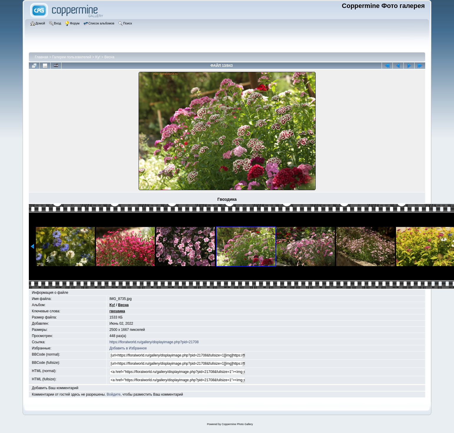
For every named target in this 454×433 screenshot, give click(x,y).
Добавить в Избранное (128, 348)
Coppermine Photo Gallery (237, 424)
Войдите (114, 394)
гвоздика (117, 311)
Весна (109, 57)
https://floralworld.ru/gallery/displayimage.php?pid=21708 (154, 342)
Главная (41, 57)
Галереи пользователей (71, 57)
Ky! (97, 57)
